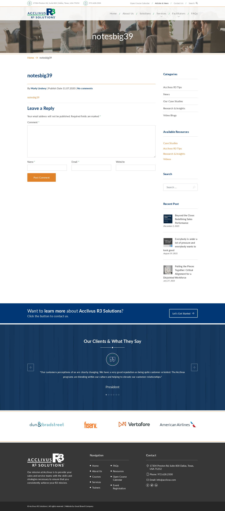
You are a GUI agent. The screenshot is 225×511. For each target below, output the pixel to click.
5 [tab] (116, 395)
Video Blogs (170, 115)
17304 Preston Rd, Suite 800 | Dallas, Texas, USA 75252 (56, 3)
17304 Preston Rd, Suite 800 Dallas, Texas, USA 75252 (172, 467)
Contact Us (178, 3)
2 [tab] (109, 395)
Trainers (96, 487)
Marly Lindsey (38, 88)
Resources (118, 471)
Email (75, 161)
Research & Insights (174, 108)
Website (120, 161)
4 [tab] (114, 395)
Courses (96, 476)
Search (192, 3)
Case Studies (170, 143)
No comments (85, 88)
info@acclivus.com (166, 479)
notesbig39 (33, 97)
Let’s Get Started (181, 313)
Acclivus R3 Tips (172, 87)
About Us (128, 13)
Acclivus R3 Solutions (41, 13)
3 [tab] (111, 395)
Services (161, 13)
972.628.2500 (95, 3)
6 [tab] (119, 395)
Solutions (145, 13)
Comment (33, 122)
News (166, 94)
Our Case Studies (173, 101)
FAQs (194, 13)
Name (31, 161)
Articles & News (161, 3)
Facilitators (178, 13)
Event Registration (119, 487)
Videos (167, 159)
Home (113, 13)
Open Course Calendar (140, 3)
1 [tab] (106, 395)
